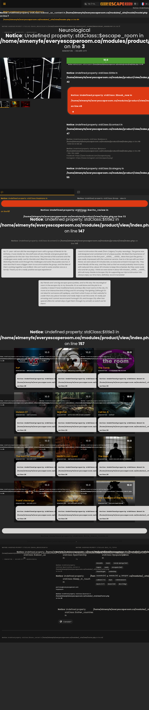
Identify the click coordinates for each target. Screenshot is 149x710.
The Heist (103, 456)
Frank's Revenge (25, 500)
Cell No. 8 (103, 412)
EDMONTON (67, 51)
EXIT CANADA (32, 415)
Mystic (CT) (100, 584)
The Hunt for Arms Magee (30, 456)
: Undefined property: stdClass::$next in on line (51, 382)
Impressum (59, 589)
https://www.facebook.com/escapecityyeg (92, 156)
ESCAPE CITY (81, 51)
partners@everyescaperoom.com (67, 587)
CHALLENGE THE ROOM (117, 371)
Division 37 (22, 412)
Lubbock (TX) (100, 580)
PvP (18, 368)
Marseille (99, 563)
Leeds (106, 567)
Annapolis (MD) (117, 567)
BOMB (60, 368)
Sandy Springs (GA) (121, 563)
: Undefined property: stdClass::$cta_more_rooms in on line (74, 530)
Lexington (124, 576)
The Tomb (104, 368)
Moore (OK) (111, 584)
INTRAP (111, 415)
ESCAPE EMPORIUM (75, 503)
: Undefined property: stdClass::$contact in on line (82, 596)
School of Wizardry (67, 500)
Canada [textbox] (66, 622)
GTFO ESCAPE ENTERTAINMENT (79, 415)
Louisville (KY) (101, 576)
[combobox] (135, 4)
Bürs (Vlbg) (123, 584)
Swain (108, 563)
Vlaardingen (100, 571)
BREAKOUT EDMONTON (35, 371)
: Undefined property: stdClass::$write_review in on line (74, 203)
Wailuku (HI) (113, 576)
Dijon (110, 580)
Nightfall (62, 412)
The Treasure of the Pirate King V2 (115, 499)
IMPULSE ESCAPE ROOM (76, 459)
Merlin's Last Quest (67, 456)
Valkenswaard (121, 580)
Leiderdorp (112, 571)
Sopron (98, 567)
